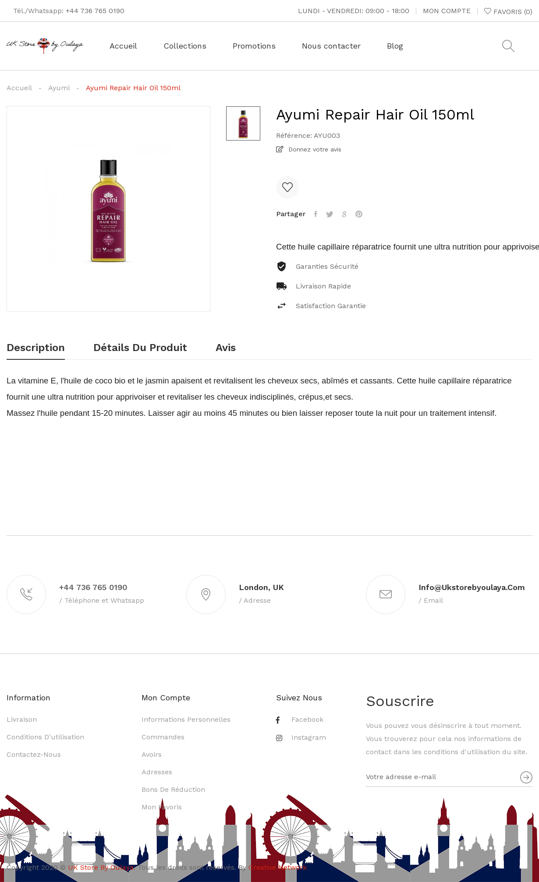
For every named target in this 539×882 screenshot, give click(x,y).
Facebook (307, 719)
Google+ (344, 214)
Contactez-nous (34, 754)
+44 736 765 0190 (95, 11)
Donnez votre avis (313, 149)
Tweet (330, 214)
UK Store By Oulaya (101, 867)
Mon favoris (162, 807)
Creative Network (277, 867)
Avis (226, 348)
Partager (316, 214)
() (508, 11)
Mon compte (447, 11)
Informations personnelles (186, 719)
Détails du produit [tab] (140, 348)
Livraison (22, 719)
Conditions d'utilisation (45, 737)
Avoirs (152, 754)
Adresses (157, 772)
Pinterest (359, 214)
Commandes (163, 737)
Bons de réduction (173, 789)
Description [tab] (36, 348)
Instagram (308, 737)
